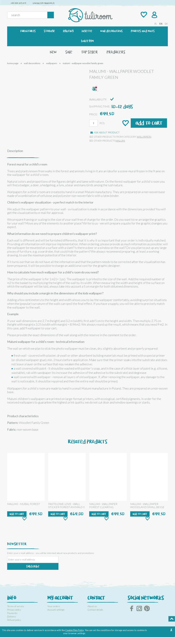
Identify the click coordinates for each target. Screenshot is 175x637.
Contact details (95, 609)
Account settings (56, 609)
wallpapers (144, 136)
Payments (12, 613)
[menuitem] (28, 31)
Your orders (53, 606)
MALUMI (120, 140)
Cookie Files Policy (74, 630)
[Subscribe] (32, 566)
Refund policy (14, 619)
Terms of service (15, 606)
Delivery (11, 616)
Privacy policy (14, 609)
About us (92, 606)
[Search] (50, 15)
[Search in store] (28, 15)
